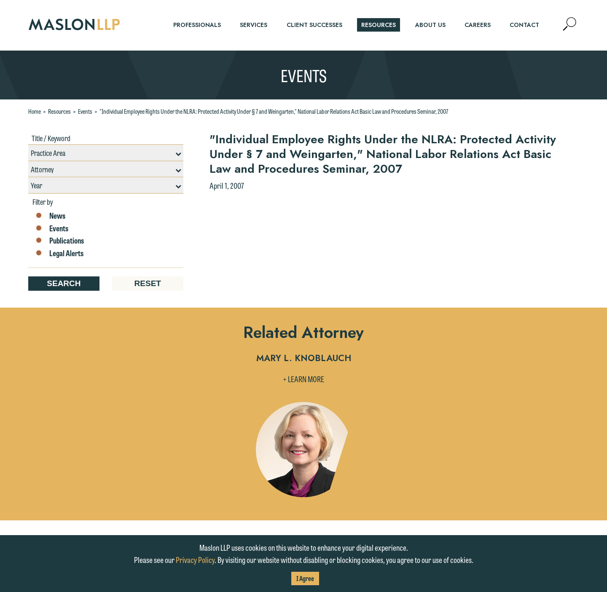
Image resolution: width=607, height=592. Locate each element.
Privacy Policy (195, 559)
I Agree (305, 578)
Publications (59, 240)
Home (34, 111)
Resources (59, 111)
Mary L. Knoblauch (303, 358)
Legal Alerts (59, 253)
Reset (147, 283)
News (50, 215)
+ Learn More (303, 379)
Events (85, 111)
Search (64, 283)
